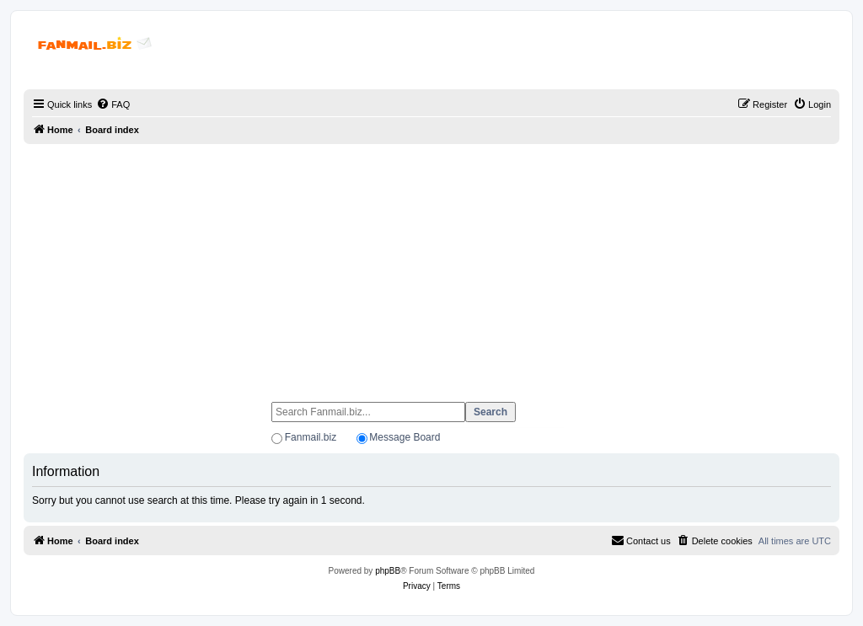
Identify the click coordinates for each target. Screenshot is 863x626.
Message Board (404, 437)
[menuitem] (113, 104)
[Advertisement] (431, 265)
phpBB (387, 570)
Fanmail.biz (310, 437)
